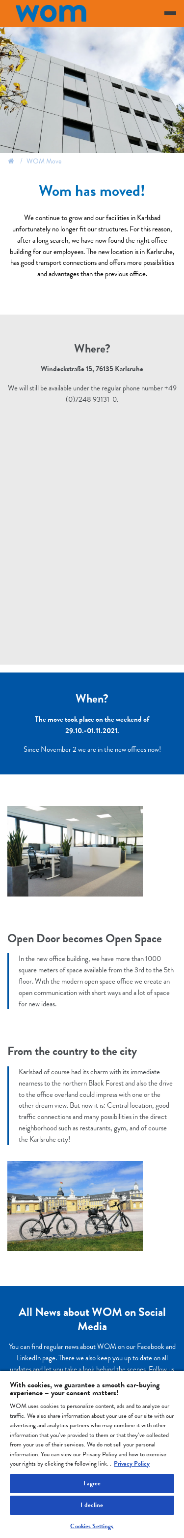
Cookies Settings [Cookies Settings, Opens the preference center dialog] (91, 1526)
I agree (92, 1483)
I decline (91, 1505)
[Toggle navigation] (170, 13)
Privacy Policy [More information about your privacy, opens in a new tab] (132, 1464)
